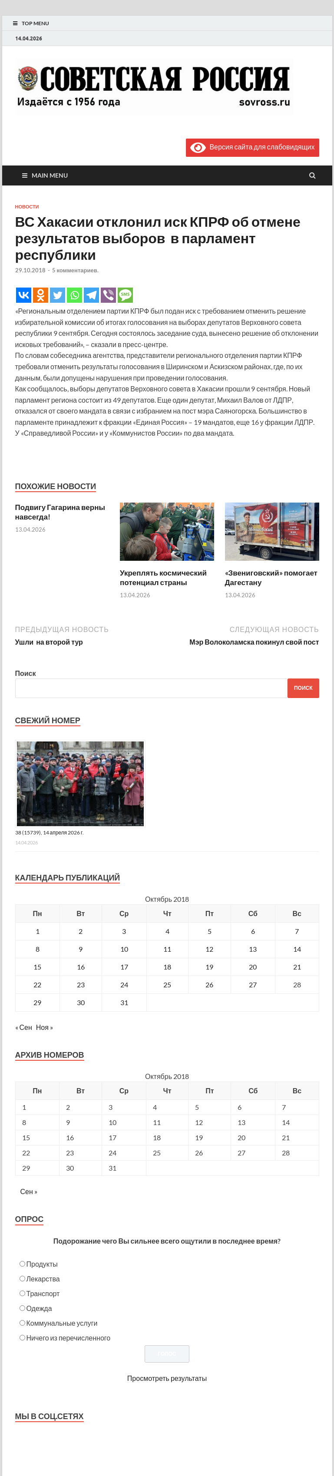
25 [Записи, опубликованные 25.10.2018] (167, 984)
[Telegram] (91, 295)
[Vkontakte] (23, 295)
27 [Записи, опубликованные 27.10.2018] (253, 984)
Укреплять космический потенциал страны (163, 577)
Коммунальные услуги (62, 1323)
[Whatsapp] (74, 295)
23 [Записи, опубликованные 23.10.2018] (81, 984)
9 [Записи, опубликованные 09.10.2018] (81, 949)
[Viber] (108, 295)
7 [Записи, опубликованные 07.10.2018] (297, 931)
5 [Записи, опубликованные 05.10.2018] (210, 931)
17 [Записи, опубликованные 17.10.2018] (124, 967)
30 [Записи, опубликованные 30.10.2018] (81, 1002)
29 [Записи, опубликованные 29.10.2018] (37, 1002)
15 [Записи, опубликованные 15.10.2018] (37, 967)
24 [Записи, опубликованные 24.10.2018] (124, 984)
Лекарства (43, 1278)
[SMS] (125, 295)
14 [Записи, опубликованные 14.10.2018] (297, 949)
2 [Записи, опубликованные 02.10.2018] (81, 931)
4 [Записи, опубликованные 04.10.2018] (167, 931)
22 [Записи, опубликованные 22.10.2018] (37, 984)
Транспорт (43, 1293)
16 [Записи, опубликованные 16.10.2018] (81, 967)
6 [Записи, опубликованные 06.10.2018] (253, 931)
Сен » (28, 1191)
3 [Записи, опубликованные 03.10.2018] (124, 931)
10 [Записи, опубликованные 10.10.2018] (124, 949)
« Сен (23, 1027)
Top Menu (35, 23)
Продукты (42, 1264)
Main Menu (50, 175)
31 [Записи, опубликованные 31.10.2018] (124, 1002)
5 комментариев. (75, 270)
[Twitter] (57, 295)
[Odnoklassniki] (40, 295)
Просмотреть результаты (167, 1378)
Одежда (39, 1308)
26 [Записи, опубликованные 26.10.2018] (209, 984)
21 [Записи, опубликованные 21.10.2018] (297, 967)
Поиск (25, 673)
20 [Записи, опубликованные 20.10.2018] (253, 967)
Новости (27, 207)
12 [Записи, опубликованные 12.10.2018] (209, 949)
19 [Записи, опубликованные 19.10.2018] (209, 967)
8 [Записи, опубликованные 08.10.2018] (38, 949)
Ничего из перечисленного (68, 1338)
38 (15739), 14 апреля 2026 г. (49, 832)
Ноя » (44, 1027)
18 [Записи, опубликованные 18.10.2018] (167, 967)
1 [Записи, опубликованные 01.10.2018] (38, 931)
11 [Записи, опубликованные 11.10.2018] (167, 949)
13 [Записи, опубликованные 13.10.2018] (253, 949)
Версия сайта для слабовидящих (252, 146)
